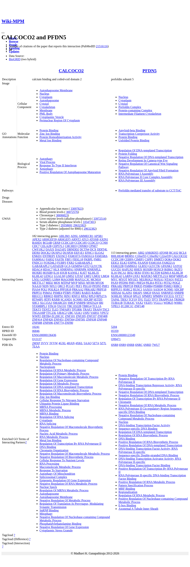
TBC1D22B (74, 306)
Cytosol (44, 103)
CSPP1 (149, 259)
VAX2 (139, 302)
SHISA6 (116, 292)
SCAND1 (66, 299)
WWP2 (36, 316)
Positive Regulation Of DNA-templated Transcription (150, 445)
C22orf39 (165, 256)
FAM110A (155, 262)
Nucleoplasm (47, 366)
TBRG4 (86, 306)
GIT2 (86, 266)
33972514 (99, 218)
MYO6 (99, 282)
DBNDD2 (73, 249)
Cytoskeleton (47, 107)
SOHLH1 (116, 296)
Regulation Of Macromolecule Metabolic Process (69, 376)
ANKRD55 (151, 252)
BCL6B (47, 242)
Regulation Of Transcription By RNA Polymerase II (70, 443)
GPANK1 (166, 266)
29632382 (79, 225)
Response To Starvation (54, 470)
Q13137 (37, 339)
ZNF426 (48, 319)
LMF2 (87, 276)
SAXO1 (148, 289)
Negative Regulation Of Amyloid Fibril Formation (148, 170)
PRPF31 (37, 292)
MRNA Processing (51, 407)
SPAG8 (127, 296)
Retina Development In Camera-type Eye (143, 160)
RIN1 (67, 296)
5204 (114, 326)
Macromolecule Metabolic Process (60, 467)
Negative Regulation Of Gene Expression (64, 527)
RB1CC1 (37, 296)
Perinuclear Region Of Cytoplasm (60, 120)
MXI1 (81, 282)
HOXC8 (158, 269)
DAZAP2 (60, 249)
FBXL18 (78, 259)
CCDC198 (117, 259)
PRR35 (138, 286)
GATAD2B (57, 266)
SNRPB (81, 302)
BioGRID (14, 59)
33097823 (76, 208)
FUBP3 (61, 262)
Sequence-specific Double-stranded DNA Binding (148, 455)
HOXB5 (37, 272)
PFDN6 (123, 282)
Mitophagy (46, 513)
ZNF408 (102, 316)
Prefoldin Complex (130, 107)
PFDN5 (149, 70)
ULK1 (78, 312)
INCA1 (122, 272)
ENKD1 (37, 256)
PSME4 (57, 292)
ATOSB (94, 239)
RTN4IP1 (37, 299)
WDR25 (168, 302)
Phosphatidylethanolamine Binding (60, 523)
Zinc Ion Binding (50, 133)
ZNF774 (59, 322)
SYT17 (179, 296)
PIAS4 (36, 289)
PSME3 (168, 286)
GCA (67, 266)
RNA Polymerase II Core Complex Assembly (146, 177)
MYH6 (90, 282)
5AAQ (88, 343)
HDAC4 (37, 269)
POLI (44, 289)
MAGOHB (67, 279)
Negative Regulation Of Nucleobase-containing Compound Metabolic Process (147, 417)
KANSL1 (73, 272)
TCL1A (96, 306)
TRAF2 (87, 309)
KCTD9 (155, 272)
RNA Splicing (48, 423)
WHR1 (178, 302)
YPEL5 (115, 306)
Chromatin (125, 402)
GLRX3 (143, 266)
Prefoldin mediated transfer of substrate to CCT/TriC (150, 190)
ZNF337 (92, 316)
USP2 (86, 312)
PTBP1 (67, 292)
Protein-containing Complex (135, 110)
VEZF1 (148, 302)
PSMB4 (148, 286)
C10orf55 (140, 256)
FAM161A (87, 256)
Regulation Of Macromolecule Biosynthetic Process (70, 393)
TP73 (154, 299)
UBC (71, 312)
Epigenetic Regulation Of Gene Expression (65, 480)
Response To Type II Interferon (58, 165)
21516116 (102, 46)
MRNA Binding (49, 413)
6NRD (147, 344)
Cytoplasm (46, 97)
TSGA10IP (38, 312)
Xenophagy (46, 168)
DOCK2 (46, 252)
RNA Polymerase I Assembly (136, 173)
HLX (56, 269)
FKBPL (88, 259)
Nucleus (44, 93)
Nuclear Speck (48, 487)
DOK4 (168, 259)
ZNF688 (37, 322)
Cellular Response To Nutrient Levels (62, 460)
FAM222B (117, 266)
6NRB (130, 344)
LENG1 (48, 276)
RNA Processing (49, 463)
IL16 (56, 272)
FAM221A (168, 262)
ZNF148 (139, 306)
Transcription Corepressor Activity (139, 133)
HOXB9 (48, 272)
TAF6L (115, 299)
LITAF (79, 276)
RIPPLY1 (117, 289)
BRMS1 (129, 256)
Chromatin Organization (54, 450)
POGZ (176, 282)
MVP (74, 282)
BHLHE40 (117, 256)
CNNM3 (82, 246)
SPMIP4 (158, 296)
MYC (114, 279)
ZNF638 (91, 319)
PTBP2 (76, 292)
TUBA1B (117, 302)
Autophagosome (49, 100)
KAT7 (83, 272)
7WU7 (156, 344)
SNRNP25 (167, 292)
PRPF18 (101, 289)
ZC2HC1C (57, 316)
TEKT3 (36, 309)
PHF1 (105, 286)
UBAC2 (62, 312)
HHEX (138, 269)
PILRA (150, 282)
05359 (115, 331)
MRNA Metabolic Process (55, 410)
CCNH (103, 242)
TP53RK (77, 309)
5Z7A (95, 343)
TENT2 (46, 309)
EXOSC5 (61, 256)
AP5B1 (98, 236)
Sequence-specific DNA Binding (138, 428)
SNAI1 (156, 292)
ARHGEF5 (64, 239)
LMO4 (105, 276)
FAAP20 (143, 262)
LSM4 (56, 279)
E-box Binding (127, 505)
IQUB (63, 272)
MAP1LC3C (82, 279)
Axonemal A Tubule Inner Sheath (138, 508)
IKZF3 (178, 269)
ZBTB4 (46, 316)
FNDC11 (37, 262)
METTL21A (160, 276)
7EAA (36, 346)
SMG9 (147, 292)
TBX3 (124, 299)
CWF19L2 (38, 249)
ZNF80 (69, 322)
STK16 (52, 306)
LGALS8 (59, 276)
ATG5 (85, 239)
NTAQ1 (169, 279)
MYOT (123, 279)
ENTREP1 (48, 256)
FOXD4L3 (50, 262)
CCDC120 (67, 242)
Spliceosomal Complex (53, 477)
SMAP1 (137, 292)
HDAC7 (48, 269)
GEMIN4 (76, 266)
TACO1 (61, 306)
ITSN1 (146, 272)
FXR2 (70, 262)
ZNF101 (70, 316)
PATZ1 (179, 279)
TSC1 (105, 309)
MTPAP (65, 282)
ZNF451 (59, 319)
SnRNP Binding (49, 510)
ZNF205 (81, 316)
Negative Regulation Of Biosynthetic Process (67, 457)
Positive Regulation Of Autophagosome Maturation (70, 172)
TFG (140, 299)
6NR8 (114, 344)
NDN (45, 286)
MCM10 (96, 279)
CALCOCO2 (71, 70)
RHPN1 (58, 296)
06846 (36, 331)
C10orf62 (153, 256)
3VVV (44, 343)
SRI (101, 302)
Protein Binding (49, 130)
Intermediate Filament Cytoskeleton (140, 113)
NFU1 (53, 286)
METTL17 (38, 282)
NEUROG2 (146, 279)
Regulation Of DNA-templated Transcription (145, 150)
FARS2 (50, 259)
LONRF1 (46, 279)
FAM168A (101, 256)
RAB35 (86, 292)
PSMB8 (158, 286)
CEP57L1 (58, 246)
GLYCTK (96, 266)
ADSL (74, 236)
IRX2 (130, 272)
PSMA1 (47, 292)
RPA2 (84, 296)
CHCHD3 (71, 246)
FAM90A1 (38, 259)
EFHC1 (89, 252)
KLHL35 (93, 272)
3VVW (53, 343)
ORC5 (61, 286)
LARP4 (127, 276)
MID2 (49, 282)
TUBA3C (129, 302)
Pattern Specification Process (136, 485)
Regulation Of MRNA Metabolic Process (64, 490)
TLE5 (55, 309)
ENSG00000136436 (44, 335)
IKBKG (168, 269)
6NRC (139, 344)
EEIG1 (115, 262)
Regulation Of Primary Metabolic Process (64, 373)
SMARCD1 (60, 302)
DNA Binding (48, 447)
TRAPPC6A (166, 299)
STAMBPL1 (39, 306)
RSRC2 (127, 289)
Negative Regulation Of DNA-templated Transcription (151, 157)
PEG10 (87, 286)
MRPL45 (181, 276)
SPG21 (137, 296)
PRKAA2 (77, 289)
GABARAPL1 (83, 262)
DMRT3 (159, 259)
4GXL (62, 343)
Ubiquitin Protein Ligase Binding (59, 403)
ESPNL (132, 262)
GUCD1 (116, 269)
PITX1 (159, 282)
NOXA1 (159, 279)
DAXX (49, 249)
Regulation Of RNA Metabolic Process (63, 370)
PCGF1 (70, 286)
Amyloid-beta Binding (132, 130)
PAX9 (114, 282)
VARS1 (94, 312)
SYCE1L (168, 296)
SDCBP (88, 299)
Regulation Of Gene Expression (58, 380)
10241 (36, 326)
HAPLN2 (127, 269)
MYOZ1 (133, 279)
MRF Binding (127, 488)
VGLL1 (158, 302)
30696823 (62, 215)
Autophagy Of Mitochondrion (57, 473)
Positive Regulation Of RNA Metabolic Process (147, 482)
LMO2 (96, 276)
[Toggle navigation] (2, 32)
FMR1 (97, 259)
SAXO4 (158, 289)
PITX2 (168, 282)
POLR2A (53, 289)
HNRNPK (80, 269)
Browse (13, 41)
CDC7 (36, 246)
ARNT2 (76, 239)
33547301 (89, 222)
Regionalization (128, 492)
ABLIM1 (64, 236)
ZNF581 (80, 319)
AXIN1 (103, 239)
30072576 (72, 212)
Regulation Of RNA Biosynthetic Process (64, 390)
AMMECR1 (86, 236)
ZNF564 (70, 319)
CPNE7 (93, 246)
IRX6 (137, 272)
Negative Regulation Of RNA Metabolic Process (68, 483)
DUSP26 (68, 252)
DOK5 (177, 259)
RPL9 (92, 296)
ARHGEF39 (49, 239)
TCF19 (132, 299)
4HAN (71, 343)
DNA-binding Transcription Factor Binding (144, 465)
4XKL (79, 343)
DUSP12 (56, 252)
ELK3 (123, 262)
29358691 (66, 225)
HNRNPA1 (66, 269)
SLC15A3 (46, 302)
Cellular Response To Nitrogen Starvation (64, 400)
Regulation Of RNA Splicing (57, 417)
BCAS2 (173, 252)
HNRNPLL (94, 269)
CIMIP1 (139, 259)
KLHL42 (37, 276)
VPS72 (104, 312)
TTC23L (51, 312)
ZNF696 (48, 322)
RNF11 (75, 296)
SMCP (72, 302)
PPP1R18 (65, 289)
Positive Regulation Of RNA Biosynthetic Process (148, 442)
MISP (172, 276)
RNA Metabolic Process (54, 437)
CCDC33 (93, 242)
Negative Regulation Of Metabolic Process (65, 500)
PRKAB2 (90, 289)
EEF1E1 (79, 252)
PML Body (46, 113)
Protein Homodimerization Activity (61, 137)
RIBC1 (177, 286)
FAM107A (74, 256)
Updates (14, 51)
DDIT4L (102, 249)
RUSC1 (137, 289)
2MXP (36, 343)
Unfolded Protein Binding (134, 140)
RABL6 (96, 292)
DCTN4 (84, 249)
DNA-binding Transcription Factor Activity (144, 425)
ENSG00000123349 (123, 335)
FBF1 (68, 259)
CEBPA (128, 259)
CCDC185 (80, 242)
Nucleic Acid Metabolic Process (59, 433)
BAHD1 (37, 242)
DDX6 (36, 252)
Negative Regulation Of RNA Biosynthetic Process (149, 395)
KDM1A (166, 272)
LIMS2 (70, 276)
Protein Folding (128, 153)
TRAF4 (97, 309)
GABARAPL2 (41, 266)
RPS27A (101, 296)
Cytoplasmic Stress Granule (56, 530)
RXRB (56, 299)
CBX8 (56, 242)
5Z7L (103, 343)
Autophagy (46, 158)
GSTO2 (177, 266)
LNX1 (36, 279)
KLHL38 (177, 272)
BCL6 (182, 252)
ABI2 (141, 252)
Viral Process (47, 162)
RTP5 (47, 299)
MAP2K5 (146, 276)
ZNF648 (102, 319)
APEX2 (36, 239)
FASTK (59, 259)
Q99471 (116, 339)
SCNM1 (78, 299)
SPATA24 (92, 302)
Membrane (46, 110)
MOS (57, 282)
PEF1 (79, 286)
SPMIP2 (147, 296)
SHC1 (35, 302)
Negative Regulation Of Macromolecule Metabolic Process (75, 453)
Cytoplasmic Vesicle (52, 117)
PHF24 (140, 282)
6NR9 (122, 344)
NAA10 (37, 286)
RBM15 (48, 296)
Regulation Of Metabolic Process (59, 383)
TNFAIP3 (65, 309)
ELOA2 (99, 252)
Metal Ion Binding (50, 140)
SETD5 (98, 299)
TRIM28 (179, 299)
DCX (93, 249)
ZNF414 (37, 319)
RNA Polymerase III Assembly (137, 180)
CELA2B (46, 246)
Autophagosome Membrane (56, 90)
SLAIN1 (127, 292)
